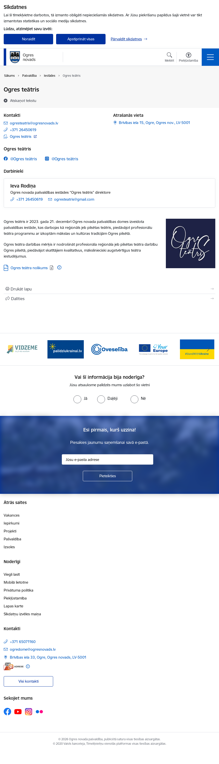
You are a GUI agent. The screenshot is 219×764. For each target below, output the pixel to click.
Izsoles (9, 547)
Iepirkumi (11, 523)
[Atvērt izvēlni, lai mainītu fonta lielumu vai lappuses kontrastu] (188, 58)
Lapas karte (13, 606)
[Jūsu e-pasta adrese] (107, 459)
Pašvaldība (12, 539)
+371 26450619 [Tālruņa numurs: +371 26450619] (23, 129)
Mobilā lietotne (16, 582)
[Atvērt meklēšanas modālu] (169, 58)
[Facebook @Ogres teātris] (20, 159)
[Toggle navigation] (210, 57)
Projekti (10, 531)
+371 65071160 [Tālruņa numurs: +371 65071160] (23, 641)
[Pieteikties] (107, 476)
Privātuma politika (18, 590)
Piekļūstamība (15, 598)
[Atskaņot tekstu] (23, 100)
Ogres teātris (20, 136)
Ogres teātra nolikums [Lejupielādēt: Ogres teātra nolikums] (29, 267)
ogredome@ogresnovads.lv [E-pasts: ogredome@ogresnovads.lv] (33, 649)
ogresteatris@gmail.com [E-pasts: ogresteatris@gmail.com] (74, 199)
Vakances (12, 515)
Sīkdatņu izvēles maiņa (22, 614)
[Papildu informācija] (59, 267)
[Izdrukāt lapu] (109, 289)
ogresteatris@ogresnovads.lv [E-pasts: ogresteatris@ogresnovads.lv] (34, 123)
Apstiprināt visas (80, 39)
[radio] (80, 398)
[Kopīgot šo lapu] (109, 298)
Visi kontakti (29, 681)
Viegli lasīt (12, 574)
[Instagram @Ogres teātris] (61, 159)
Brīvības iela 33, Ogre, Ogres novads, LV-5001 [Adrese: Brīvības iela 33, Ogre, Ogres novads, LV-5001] (48, 657)
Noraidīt (28, 39)
